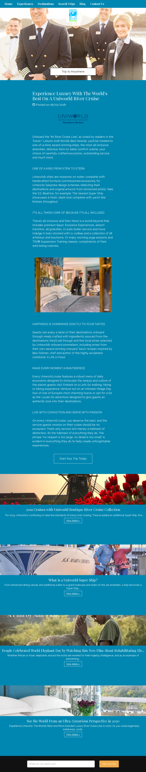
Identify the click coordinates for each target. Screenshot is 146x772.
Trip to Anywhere (73, 71)
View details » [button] (73, 520)
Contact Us (97, 4)
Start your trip (109, 764)
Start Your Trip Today (73, 458)
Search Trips (66, 4)
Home (9, 4)
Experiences (25, 4)
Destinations (46, 4)
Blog (83, 4)
